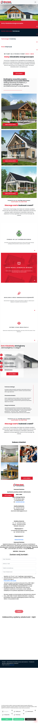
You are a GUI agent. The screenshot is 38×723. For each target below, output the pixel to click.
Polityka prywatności (26, 707)
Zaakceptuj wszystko (18, 719)
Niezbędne (6, 711)
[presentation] (19, 604)
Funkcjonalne (6, 714)
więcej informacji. (19, 539)
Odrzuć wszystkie (30, 719)
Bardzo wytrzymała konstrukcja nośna (10, 359)
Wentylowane (8, 370)
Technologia (8, 355)
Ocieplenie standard (10, 366)
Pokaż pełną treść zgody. (10, 580)
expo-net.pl (12, 664)
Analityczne (18, 711)
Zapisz (7, 719)
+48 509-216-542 (19, 502)
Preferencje (18, 714)
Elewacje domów (9, 363)
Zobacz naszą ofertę (10, 124)
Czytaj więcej (19, 73)
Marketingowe (30, 711)
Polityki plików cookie (17, 707)
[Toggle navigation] (35, 2)
